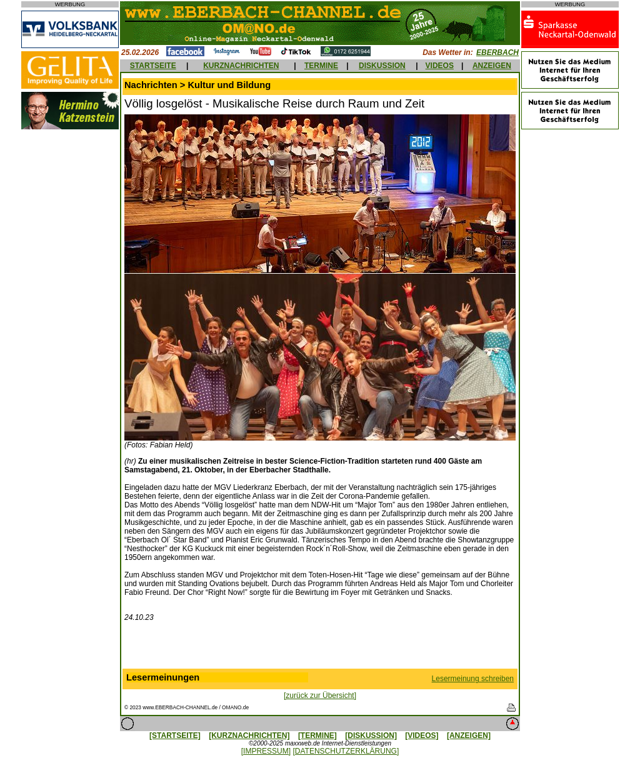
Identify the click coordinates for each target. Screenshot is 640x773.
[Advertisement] (320, 648)
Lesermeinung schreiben (473, 678)
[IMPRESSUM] (266, 751)
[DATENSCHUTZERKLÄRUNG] (345, 751)
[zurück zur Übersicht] (320, 695)
